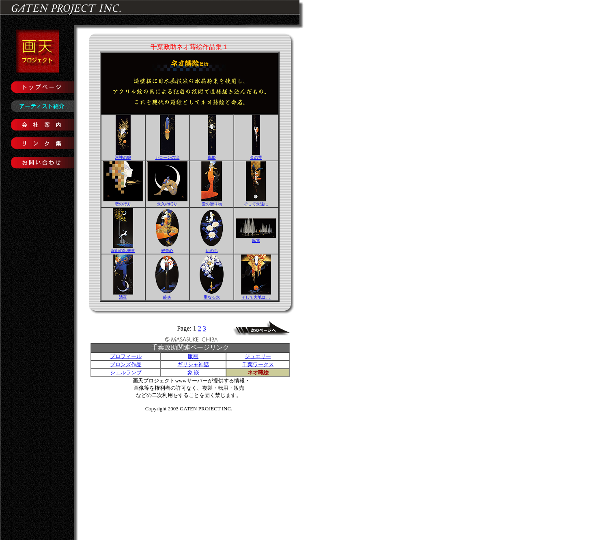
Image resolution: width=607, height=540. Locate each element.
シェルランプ (126, 374)
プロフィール (126, 358)
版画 (193, 358)
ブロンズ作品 (126, 366)
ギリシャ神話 (193, 366)
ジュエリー (258, 358)
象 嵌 (193, 374)
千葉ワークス (258, 366)
